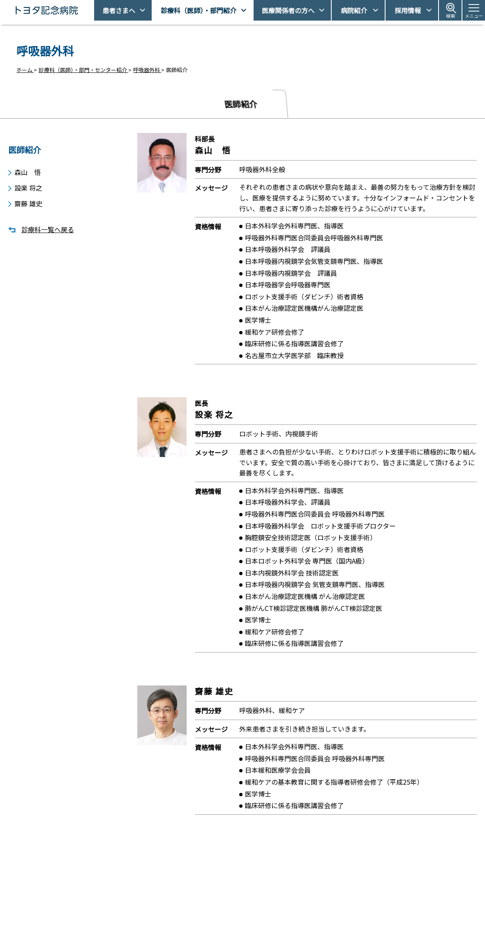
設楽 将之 (28, 185)
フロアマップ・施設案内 (244, 925)
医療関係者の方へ (288, 10)
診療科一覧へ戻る (47, 228)
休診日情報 (228, 910)
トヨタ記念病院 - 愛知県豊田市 (93, 10)
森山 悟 (27, 169)
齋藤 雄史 (28, 202)
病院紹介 (354, 10)
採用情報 (408, 10)
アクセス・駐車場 (349, 896)
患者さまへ (118, 10)
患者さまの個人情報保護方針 (362, 925)
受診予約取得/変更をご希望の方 (253, 896)
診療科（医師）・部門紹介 (198, 10)
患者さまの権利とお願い (357, 910)
